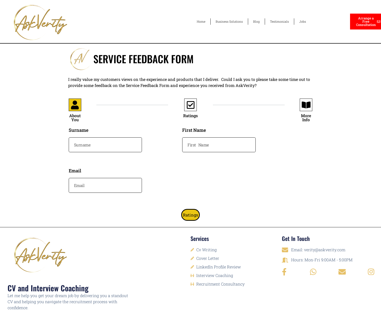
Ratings (190, 116)
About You (75, 118)
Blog (256, 21)
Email (75, 171)
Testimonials (279, 21)
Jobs (302, 21)
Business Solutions (229, 21)
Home (201, 21)
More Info (306, 118)
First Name (194, 130)
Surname (78, 130)
